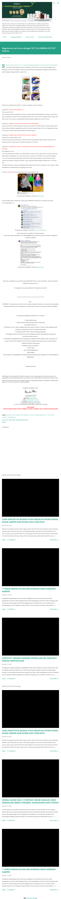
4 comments (11, 820)
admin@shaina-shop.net (33, 401)
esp (21, 415)
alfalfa (9, 415)
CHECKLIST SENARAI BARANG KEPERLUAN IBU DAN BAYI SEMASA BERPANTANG (29, 659)
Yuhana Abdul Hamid (40, 230)
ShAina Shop (34, 398)
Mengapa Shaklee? (15, 37)
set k (45, 415)
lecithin (31, 415)
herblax (25, 415)
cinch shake (16, 415)
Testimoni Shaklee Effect (44, 37)
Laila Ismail (40, 267)
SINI (8, 382)
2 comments (11, 609)
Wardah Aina (32, 397)
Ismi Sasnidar (40, 196)
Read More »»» (54, 540)
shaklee (4, 417)
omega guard (39, 415)
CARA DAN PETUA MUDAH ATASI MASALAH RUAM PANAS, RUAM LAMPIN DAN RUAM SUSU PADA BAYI (30, 520)
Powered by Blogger (30, 898)
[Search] (54, 3)
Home (3, 37)
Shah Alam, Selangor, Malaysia (18, 420)
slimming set (12, 417)
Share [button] (4, 422)
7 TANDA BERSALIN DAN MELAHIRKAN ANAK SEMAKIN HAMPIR (29, 590)
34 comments (11, 540)
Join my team (29, 37)
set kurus (51, 415)
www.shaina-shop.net (33, 400)
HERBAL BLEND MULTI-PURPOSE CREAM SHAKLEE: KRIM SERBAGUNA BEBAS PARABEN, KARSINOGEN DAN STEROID (30, 801)
